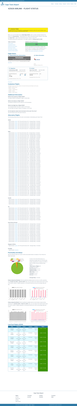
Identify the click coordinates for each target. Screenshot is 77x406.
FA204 (16, 156)
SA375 (16, 241)
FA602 (16, 179)
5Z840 (16, 202)
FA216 (16, 164)
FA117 (16, 144)
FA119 (16, 145)
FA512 (16, 176)
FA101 (16, 132)
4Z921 (16, 121)
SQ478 (16, 245)
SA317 (16, 228)
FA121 (16, 147)
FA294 (16, 170)
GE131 (16, 215)
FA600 (16, 177)
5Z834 (16, 199)
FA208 (16, 158)
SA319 (16, 229)
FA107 (16, 137)
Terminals (56, 3)
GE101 (16, 208)
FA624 (16, 183)
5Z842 (16, 203)
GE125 (16, 213)
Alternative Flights (11, 47)
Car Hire (68, 3)
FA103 (16, 134)
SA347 (16, 235)
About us (33, 404)
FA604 (16, 180)
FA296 (16, 171)
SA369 (16, 239)
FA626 (16, 185)
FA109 (16, 138)
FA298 (16, 173)
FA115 (16, 143)
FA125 (16, 150)
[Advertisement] (38, 19)
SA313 (16, 226)
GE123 (16, 212)
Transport (64, 3)
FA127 (16, 151)
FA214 (16, 163)
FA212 (16, 161)
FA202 (16, 154)
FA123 (16, 148)
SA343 (16, 234)
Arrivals (17, 397)
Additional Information (12, 46)
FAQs (75, 3)
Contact (30, 404)
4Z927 (16, 124)
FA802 (16, 192)
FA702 (16, 189)
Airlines (17, 399)
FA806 (16, 195)
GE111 (16, 209)
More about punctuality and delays (36, 50)
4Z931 (16, 125)
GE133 (16, 216)
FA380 (16, 174)
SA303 (16, 224)
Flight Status (10, 43)
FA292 (16, 169)
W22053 (16, 250)
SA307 (16, 225)
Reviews (72, 3)
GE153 (16, 219)
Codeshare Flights (11, 44)
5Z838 (16, 200)
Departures (18, 398)
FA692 (16, 187)
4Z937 (16, 127)
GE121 (16, 211)
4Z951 (16, 128)
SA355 (16, 236)
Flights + (52, 3)
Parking (60, 3)
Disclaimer (26, 404)
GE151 (16, 218)
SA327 (16, 231)
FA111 (16, 140)
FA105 (16, 135)
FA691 (16, 186)
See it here (10, 62)
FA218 (16, 166)
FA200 (16, 153)
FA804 (16, 193)
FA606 (16, 182)
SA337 (16, 232)
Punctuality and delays (12, 49)
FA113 (16, 141)
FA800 (16, 190)
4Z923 (16, 122)
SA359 (16, 238)
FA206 (16, 157)
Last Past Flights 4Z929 (13, 50)
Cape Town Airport (12, 4)
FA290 (16, 167)
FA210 (16, 160)
